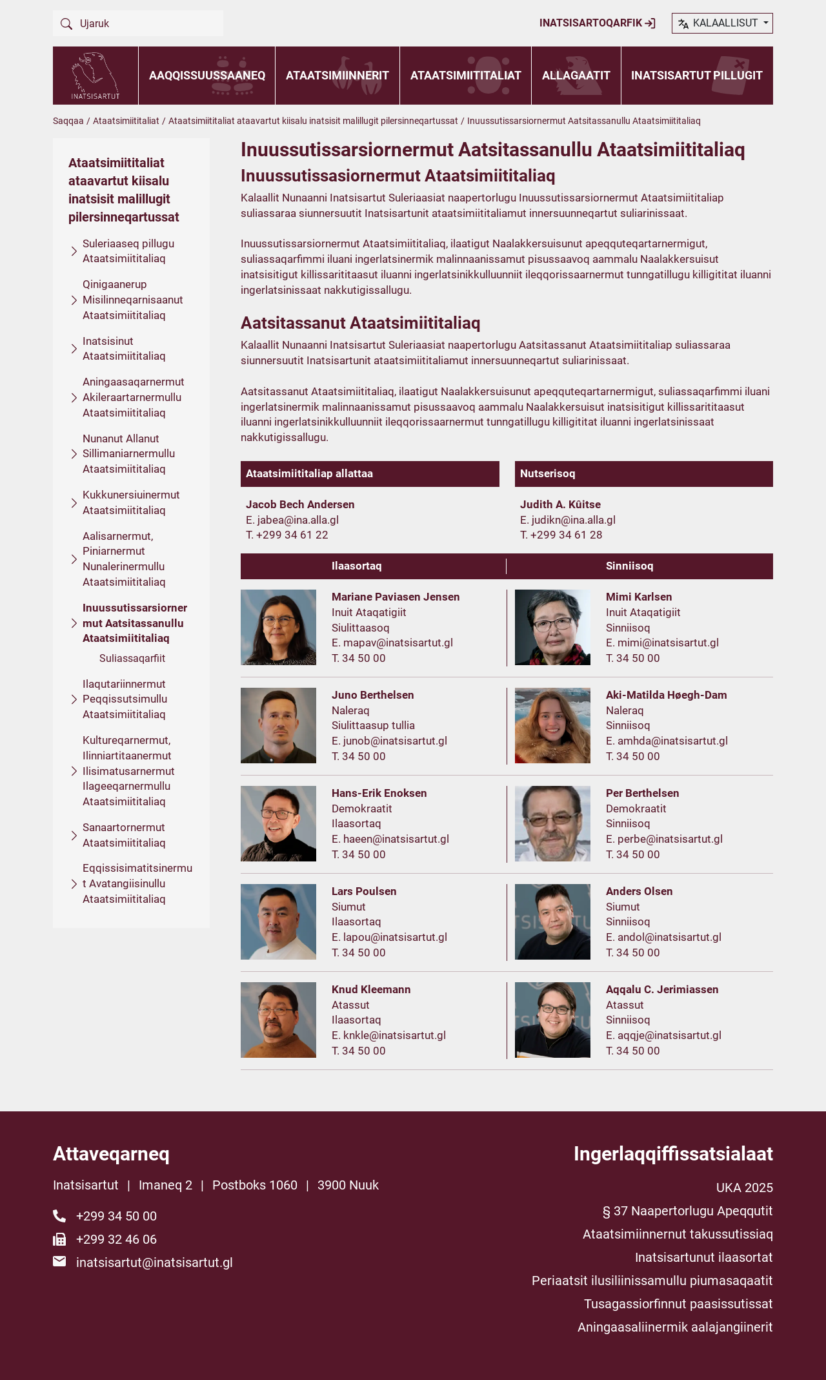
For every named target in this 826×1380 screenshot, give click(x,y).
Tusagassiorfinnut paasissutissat (678, 1304)
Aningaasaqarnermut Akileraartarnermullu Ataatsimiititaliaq (134, 397)
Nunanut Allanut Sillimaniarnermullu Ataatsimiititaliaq (129, 454)
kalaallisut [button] (718, 24)
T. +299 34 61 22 (287, 534)
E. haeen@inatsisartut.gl (390, 838)
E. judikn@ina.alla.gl (568, 519)
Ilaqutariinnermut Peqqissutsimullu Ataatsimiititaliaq (125, 699)
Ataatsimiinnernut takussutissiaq (678, 1234)
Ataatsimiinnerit (337, 75)
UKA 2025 (744, 1187)
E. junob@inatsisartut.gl (389, 740)
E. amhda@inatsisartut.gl (667, 740)
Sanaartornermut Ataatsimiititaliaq (124, 835)
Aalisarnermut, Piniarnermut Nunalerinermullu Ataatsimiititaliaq (124, 559)
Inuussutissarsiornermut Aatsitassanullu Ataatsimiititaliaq (135, 623)
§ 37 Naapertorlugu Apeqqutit (688, 1211)
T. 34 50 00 (359, 658)
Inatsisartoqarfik (597, 23)
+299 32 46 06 (116, 1239)
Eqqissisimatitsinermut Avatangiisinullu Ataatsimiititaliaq (137, 883)
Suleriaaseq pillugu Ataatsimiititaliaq (128, 251)
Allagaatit (576, 75)
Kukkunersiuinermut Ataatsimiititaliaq (131, 502)
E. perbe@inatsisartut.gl (664, 838)
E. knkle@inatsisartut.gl (389, 1035)
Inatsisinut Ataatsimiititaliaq (124, 349)
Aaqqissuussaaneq (207, 75)
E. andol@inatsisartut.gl (663, 937)
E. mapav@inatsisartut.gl (392, 642)
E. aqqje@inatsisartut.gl (663, 1035)
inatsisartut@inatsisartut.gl (154, 1262)
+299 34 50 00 (116, 1216)
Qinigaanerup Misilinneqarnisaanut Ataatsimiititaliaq (133, 300)
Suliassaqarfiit (132, 658)
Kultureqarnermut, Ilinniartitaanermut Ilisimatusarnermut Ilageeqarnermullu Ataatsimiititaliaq (129, 771)
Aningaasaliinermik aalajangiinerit (675, 1327)
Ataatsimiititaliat (465, 75)
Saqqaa (68, 121)
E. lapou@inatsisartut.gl (389, 937)
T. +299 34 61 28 (561, 534)
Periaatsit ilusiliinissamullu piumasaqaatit (652, 1280)
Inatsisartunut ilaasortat (704, 1257)
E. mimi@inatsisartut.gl (662, 642)
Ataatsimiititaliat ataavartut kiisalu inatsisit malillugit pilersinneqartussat (313, 121)
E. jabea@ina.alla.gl (292, 519)
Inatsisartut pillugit (697, 75)
